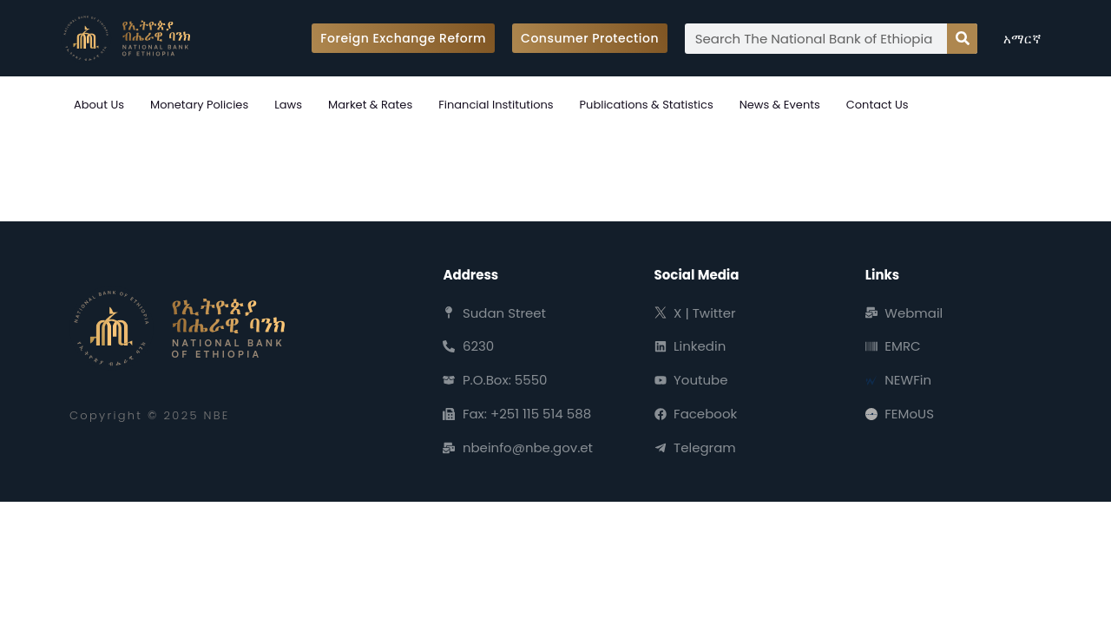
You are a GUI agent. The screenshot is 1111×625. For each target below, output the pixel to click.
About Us (99, 104)
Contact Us (877, 104)
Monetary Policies (199, 104)
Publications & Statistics (646, 104)
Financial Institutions (495, 104)
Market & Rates (370, 104)
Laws (288, 104)
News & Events (780, 104)
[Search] (962, 38)
